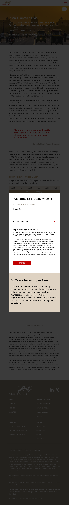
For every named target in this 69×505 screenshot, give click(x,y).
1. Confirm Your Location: (24, 204)
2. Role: (16, 217)
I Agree (22, 263)
